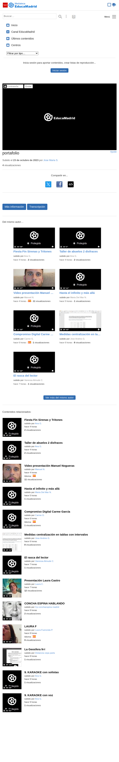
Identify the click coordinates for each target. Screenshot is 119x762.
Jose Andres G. (77, 339)
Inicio (14, 25)
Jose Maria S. (50, 160)
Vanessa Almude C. (33, 380)
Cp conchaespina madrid (47, 607)
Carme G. (29, 339)
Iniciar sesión (59, 70)
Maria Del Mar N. (78, 297)
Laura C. (39, 584)
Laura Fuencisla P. (44, 630)
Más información (14, 206)
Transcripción (37, 206)
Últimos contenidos (22, 38)
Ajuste (113, 151)
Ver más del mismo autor (59, 397)
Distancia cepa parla (45, 653)
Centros (16, 45)
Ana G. (27, 256)
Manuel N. (29, 297)
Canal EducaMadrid (23, 31)
